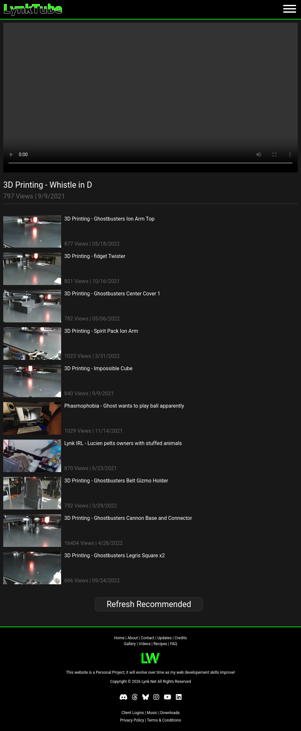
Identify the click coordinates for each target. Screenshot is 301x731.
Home (119, 638)
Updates (164, 638)
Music (152, 713)
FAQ (173, 644)
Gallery (130, 644)
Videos (145, 644)
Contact (147, 638)
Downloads (170, 713)
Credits (181, 638)
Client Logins (132, 713)
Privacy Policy (132, 720)
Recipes (160, 644)
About (132, 638)
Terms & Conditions (164, 720)
